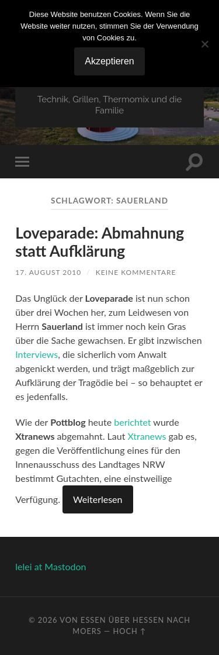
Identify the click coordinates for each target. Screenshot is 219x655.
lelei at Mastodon (50, 566)
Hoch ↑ (129, 631)
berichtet (132, 422)
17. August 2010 (48, 272)
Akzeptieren (109, 61)
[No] (204, 44)
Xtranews (147, 436)
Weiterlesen (97, 499)
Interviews (36, 354)
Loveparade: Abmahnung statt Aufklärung (99, 242)
